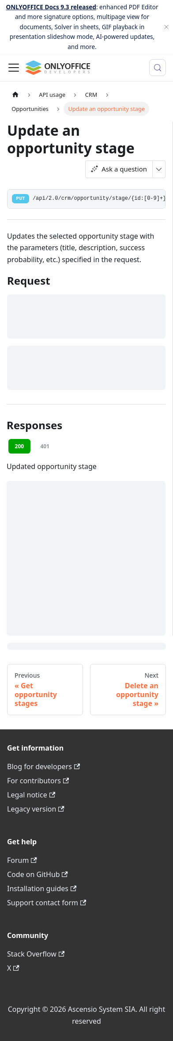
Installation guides (41, 888)
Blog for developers (43, 766)
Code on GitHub (37, 874)
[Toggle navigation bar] (13, 67)
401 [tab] (44, 446)
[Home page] (15, 95)
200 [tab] (19, 446)
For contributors (38, 781)
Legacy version (35, 809)
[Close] (166, 27)
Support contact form (46, 903)
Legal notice (31, 795)
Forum (22, 860)
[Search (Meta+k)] (157, 67)
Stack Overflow (35, 954)
